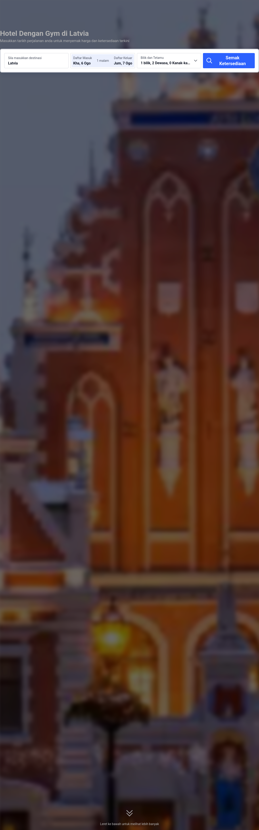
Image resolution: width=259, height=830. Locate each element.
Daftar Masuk (82, 58)
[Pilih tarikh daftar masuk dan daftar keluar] (87, 60)
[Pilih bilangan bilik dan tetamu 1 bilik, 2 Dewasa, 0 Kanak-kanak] (169, 60)
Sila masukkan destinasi (25, 58)
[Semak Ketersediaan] (229, 60)
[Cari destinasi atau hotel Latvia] (36, 60)
